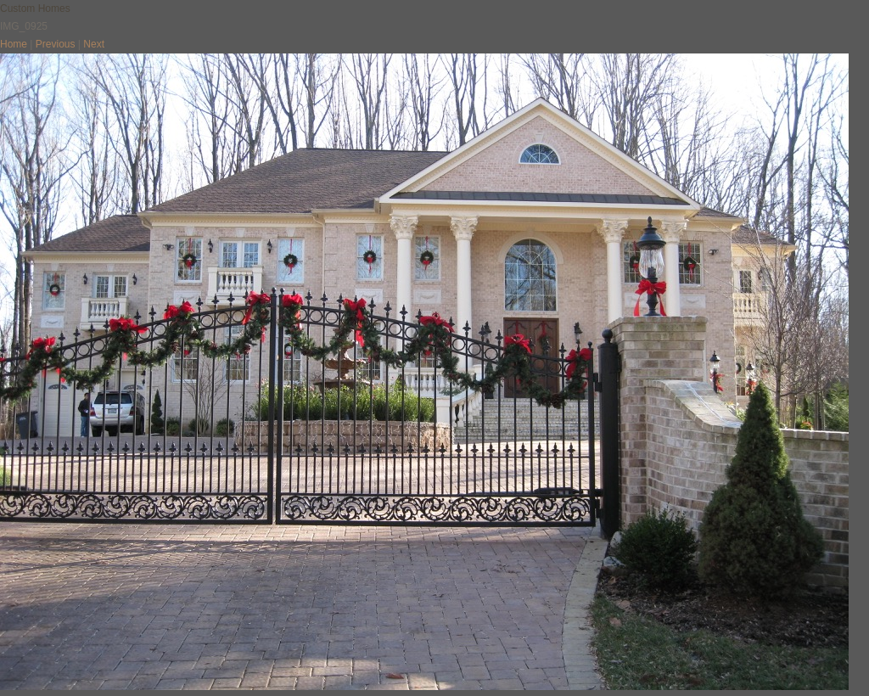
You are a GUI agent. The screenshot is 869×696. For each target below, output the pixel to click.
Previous (56, 44)
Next (93, 44)
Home (13, 44)
